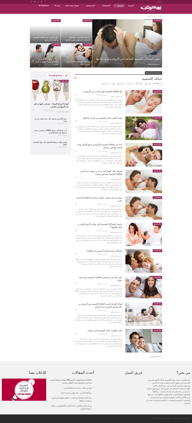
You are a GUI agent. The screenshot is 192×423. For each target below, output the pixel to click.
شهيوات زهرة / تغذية (72, 5)
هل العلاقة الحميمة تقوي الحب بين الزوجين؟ (102, 91)
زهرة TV (57, 5)
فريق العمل (133, 372)
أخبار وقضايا (106, 5)
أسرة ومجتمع (90, 5)
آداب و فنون (147, 83)
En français (44, 5)
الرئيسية (131, 5)
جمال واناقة (64, 81)
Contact (159, 1)
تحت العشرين (105, 83)
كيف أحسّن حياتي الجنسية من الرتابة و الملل (102, 118)
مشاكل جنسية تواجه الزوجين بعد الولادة (104, 250)
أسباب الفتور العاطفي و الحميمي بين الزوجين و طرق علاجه (46, 61)
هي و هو (120, 5)
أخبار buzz (139, 83)
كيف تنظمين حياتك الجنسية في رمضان (105, 330)
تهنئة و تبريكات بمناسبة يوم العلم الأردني (78, 388)
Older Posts (155, 357)
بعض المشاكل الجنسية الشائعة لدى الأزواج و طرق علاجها (128, 58)
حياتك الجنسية (157, 20)
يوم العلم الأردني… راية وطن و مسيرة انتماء (76, 393)
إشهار (113, 83)
